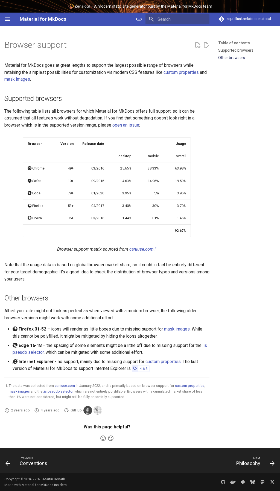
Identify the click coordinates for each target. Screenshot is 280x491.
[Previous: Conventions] (28, 462)
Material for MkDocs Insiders (44, 485)
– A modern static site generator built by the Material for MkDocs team (140, 6)
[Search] (177, 19)
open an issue (125, 125)
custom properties (181, 72)
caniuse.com (141, 249)
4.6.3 (144, 368)
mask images (17, 79)
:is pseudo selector (58, 391)
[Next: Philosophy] (254, 462)
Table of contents (234, 43)
